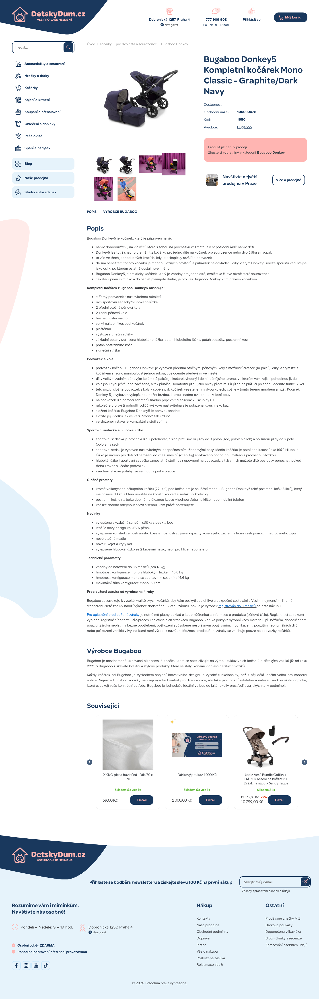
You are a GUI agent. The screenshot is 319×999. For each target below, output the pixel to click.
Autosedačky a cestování (45, 63)
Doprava (203, 938)
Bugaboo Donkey (174, 43)
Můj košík (293, 17)
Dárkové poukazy (278, 924)
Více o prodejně (288, 179)
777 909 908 (216, 19)
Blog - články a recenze (283, 938)
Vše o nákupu (207, 951)
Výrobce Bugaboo (120, 211)
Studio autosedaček (40, 192)
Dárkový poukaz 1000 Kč (196, 774)
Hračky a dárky (37, 75)
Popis (92, 211)
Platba (201, 944)
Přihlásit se (252, 19)
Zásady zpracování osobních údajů (266, 891)
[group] (128, 762)
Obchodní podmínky (212, 931)
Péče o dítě (33, 136)
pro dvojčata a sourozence (136, 43)
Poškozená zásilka (211, 958)
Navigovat (171, 25)
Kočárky (31, 87)
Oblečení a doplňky (40, 123)
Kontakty (203, 918)
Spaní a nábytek (37, 148)
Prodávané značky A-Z (282, 918)
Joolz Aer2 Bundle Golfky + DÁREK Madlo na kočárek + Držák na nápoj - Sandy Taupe (266, 778)
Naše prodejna (36, 177)
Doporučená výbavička (283, 931)
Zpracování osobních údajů (286, 944)
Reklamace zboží (210, 964)
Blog (28, 163)
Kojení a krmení (37, 99)
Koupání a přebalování (42, 111)
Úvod (91, 43)
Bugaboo (244, 127)
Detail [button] (141, 800)
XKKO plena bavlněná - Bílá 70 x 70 (128, 776)
